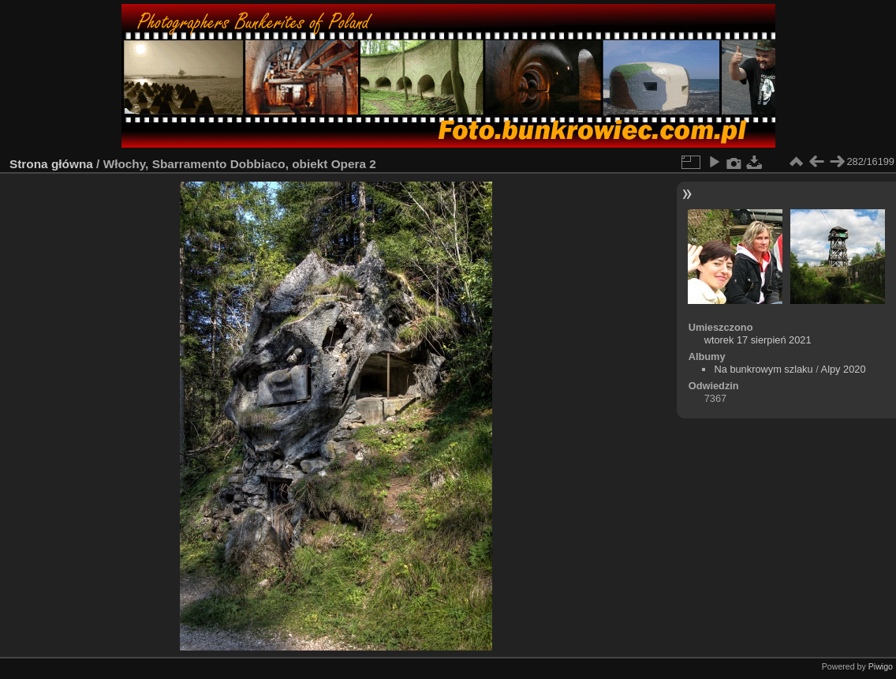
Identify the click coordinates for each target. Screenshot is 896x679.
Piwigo (880, 666)
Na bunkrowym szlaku (763, 369)
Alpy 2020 (843, 369)
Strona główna (51, 164)
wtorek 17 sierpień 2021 (758, 340)
